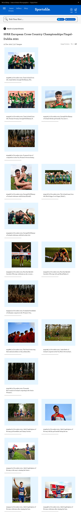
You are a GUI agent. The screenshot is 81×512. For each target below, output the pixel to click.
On (72, 45)
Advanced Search (70, 20)
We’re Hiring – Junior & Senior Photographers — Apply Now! (19, 2)
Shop (26, 9)
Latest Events (11, 10)
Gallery (19, 9)
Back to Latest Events (14, 30)
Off (76, 45)
